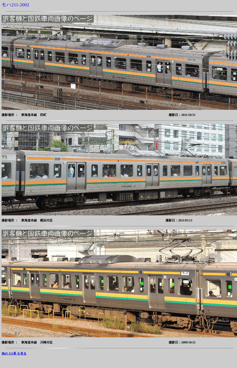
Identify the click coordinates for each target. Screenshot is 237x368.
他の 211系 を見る (14, 353)
